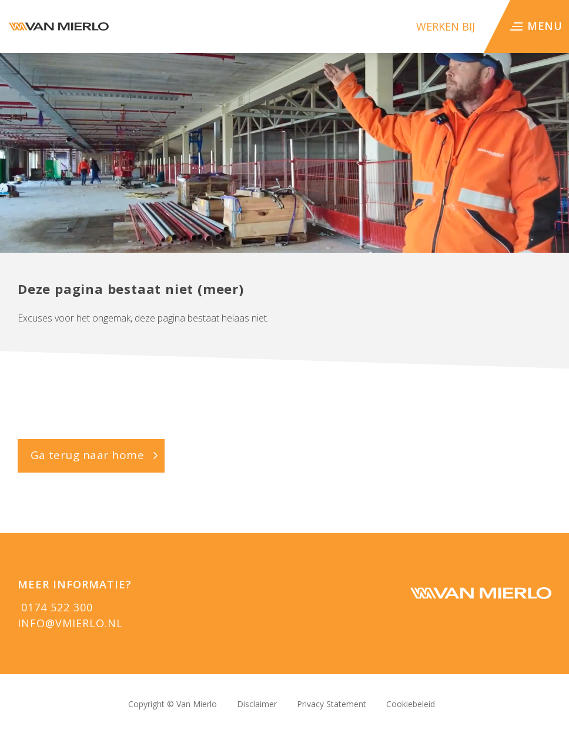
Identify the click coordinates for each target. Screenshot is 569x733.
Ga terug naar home (87, 455)
